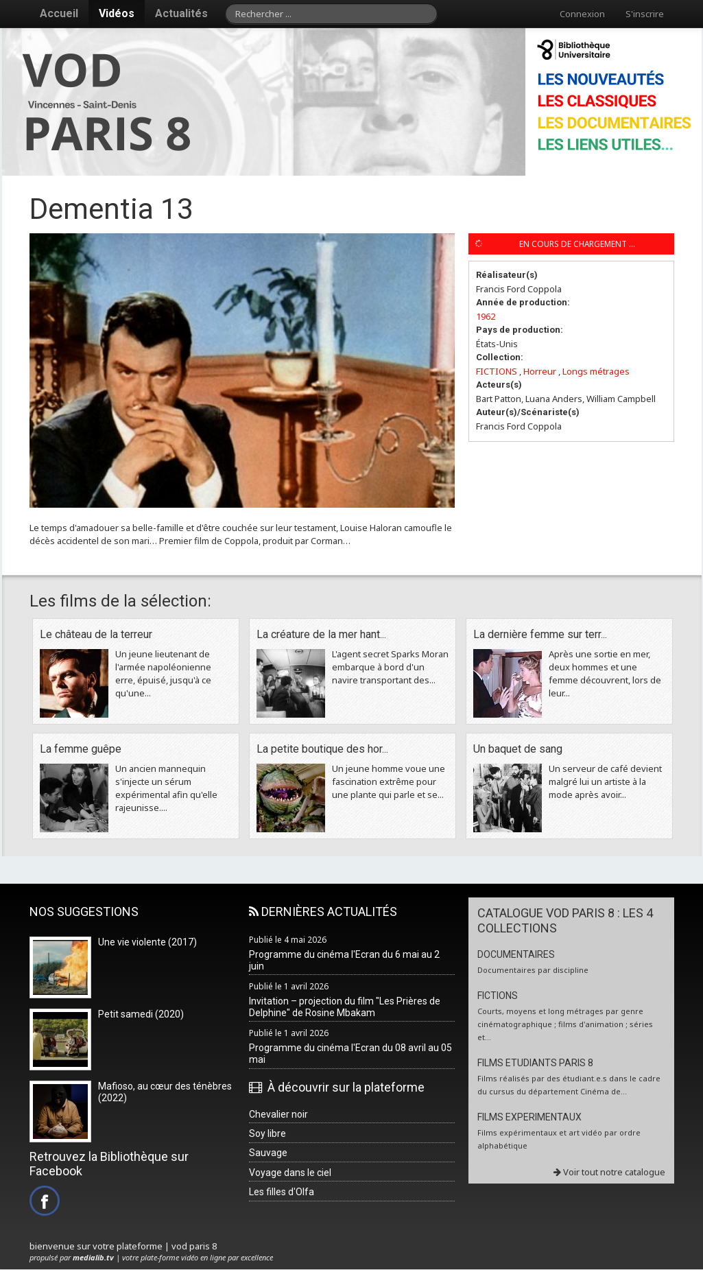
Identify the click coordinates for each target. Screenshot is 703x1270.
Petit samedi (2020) (141, 1014)
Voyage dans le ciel (290, 1172)
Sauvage (268, 1152)
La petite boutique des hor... (322, 748)
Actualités (181, 13)
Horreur (539, 371)
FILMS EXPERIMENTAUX (529, 1117)
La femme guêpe (80, 748)
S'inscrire (644, 14)
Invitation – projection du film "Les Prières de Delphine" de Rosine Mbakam (344, 1007)
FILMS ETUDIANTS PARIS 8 (535, 1062)
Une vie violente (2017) (147, 942)
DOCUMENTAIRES (516, 954)
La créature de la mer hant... (321, 634)
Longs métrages (596, 371)
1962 (485, 316)
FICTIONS (496, 371)
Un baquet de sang (517, 748)
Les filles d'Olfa (281, 1191)
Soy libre (267, 1133)
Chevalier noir (278, 1114)
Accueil (59, 13)
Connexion (582, 14)
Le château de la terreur (96, 634)
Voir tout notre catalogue (609, 1172)
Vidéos (116, 13)
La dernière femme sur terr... (540, 634)
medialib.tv (93, 1257)
